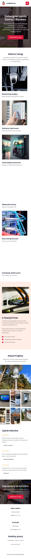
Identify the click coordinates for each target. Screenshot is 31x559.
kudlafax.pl (10, 3)
